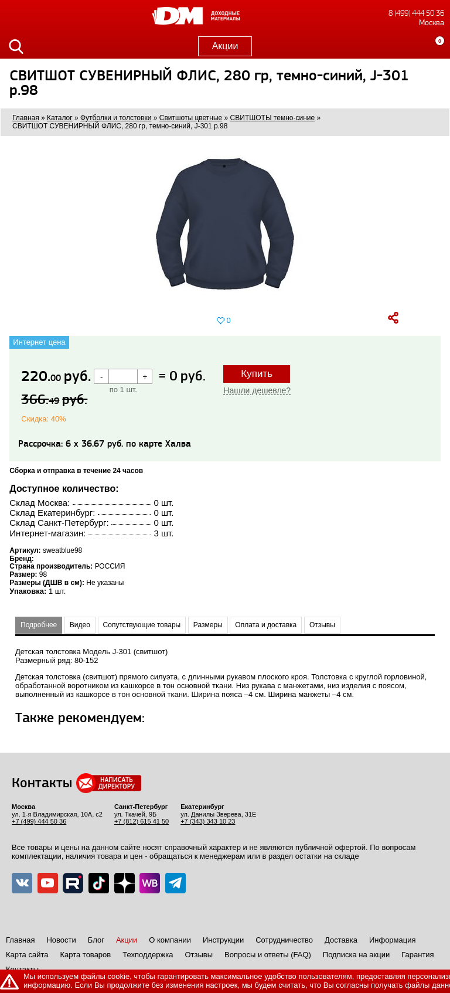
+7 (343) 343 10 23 (207, 821)
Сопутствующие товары (142, 625)
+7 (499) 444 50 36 (39, 821)
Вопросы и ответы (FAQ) (267, 954)
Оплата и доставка (265, 625)
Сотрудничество (284, 940)
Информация (392, 940)
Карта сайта (27, 954)
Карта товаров (85, 954)
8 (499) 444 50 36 (416, 13)
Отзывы (322, 625)
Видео (80, 625)
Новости (61, 940)
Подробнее (39, 625)
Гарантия (417, 954)
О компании (170, 940)
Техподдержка (147, 954)
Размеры (208, 625)
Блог (96, 940)
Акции (225, 46)
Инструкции (223, 940)
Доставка (341, 940)
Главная (20, 940)
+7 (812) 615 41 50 (141, 821)
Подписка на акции (356, 954)
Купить (256, 373)
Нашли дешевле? (257, 390)
